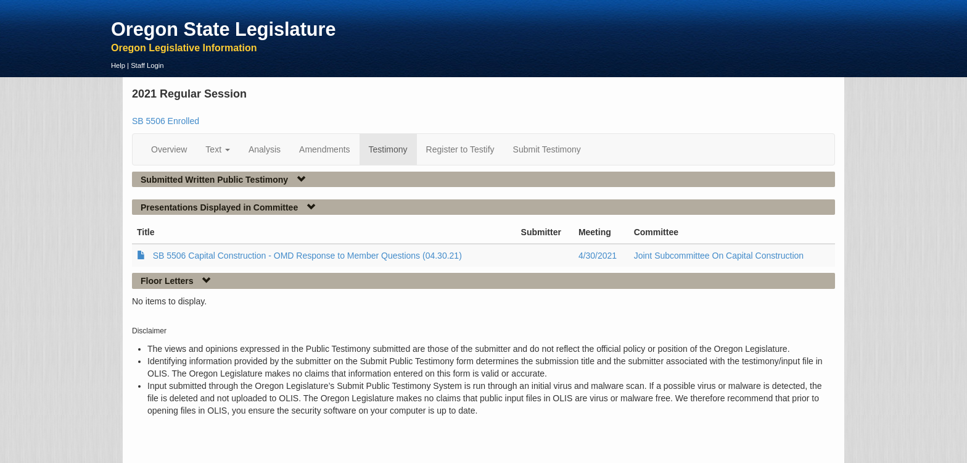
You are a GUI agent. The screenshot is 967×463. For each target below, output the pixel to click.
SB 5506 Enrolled (165, 121)
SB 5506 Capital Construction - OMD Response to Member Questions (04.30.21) (307, 256)
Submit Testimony (547, 149)
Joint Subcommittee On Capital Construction (719, 256)
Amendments (324, 149)
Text (217, 149)
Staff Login (147, 65)
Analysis (265, 149)
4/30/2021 (597, 256)
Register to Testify (460, 149)
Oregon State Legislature (223, 29)
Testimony (388, 149)
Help (118, 65)
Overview (169, 149)
